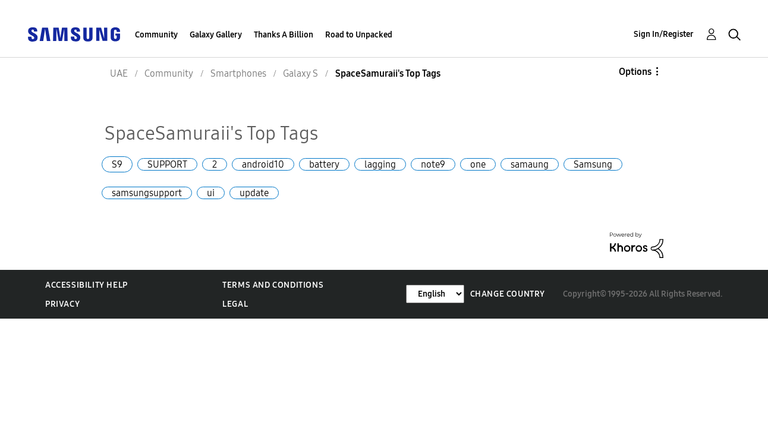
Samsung (593, 164)
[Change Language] (435, 294)
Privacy (62, 304)
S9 (117, 164)
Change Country (507, 294)
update (254, 193)
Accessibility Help (86, 285)
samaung (530, 164)
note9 (433, 164)
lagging (380, 164)
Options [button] (635, 71)
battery (324, 164)
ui (211, 193)
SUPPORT (167, 164)
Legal (235, 304)
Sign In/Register (664, 34)
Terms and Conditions (272, 285)
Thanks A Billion (283, 35)
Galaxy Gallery (216, 35)
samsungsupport (147, 193)
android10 (263, 164)
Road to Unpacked (358, 35)
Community (156, 35)
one (478, 164)
